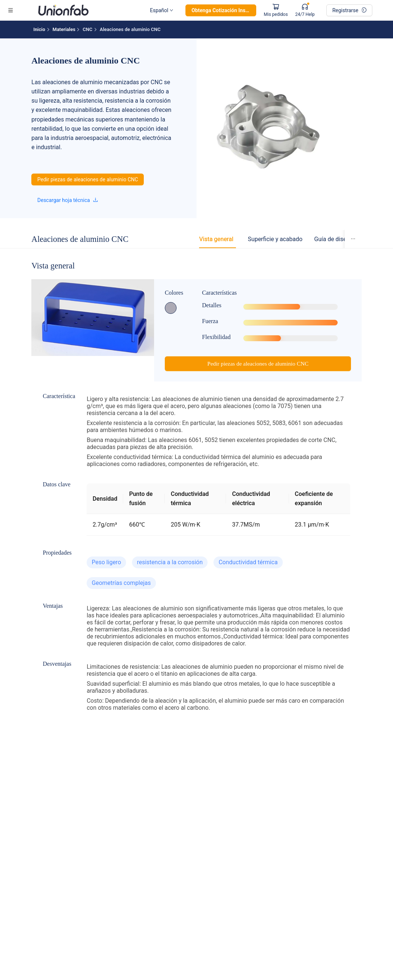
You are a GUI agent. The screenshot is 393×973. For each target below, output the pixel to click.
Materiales (64, 29)
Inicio (39, 29)
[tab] (216, 241)
